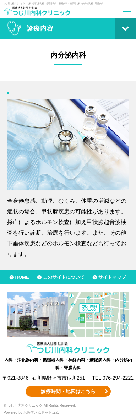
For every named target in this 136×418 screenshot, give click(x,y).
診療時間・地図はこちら (68, 391)
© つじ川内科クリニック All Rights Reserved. (40, 405)
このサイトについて (64, 277)
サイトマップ (112, 277)
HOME (22, 277)
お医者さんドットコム (41, 412)
